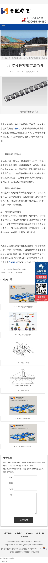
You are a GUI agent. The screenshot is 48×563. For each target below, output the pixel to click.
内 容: (11, 495)
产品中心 (18, 533)
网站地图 (35, 552)
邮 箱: (11, 483)
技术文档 (23, 58)
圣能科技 (13, 262)
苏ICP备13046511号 (33, 549)
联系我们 (24, 536)
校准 (17, 128)
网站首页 (15, 58)
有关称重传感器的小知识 (17, 269)
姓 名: (11, 477)
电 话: (11, 489)
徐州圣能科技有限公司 (16, 549)
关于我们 (8, 533)
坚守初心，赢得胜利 (15, 272)
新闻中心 (29, 533)
